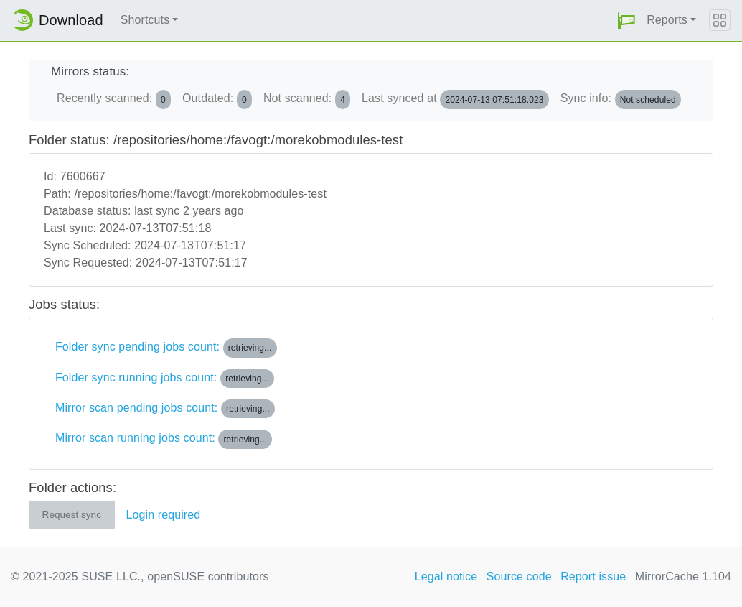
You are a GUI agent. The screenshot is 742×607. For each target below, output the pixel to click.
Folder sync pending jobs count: (166, 347)
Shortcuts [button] (145, 20)
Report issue (593, 576)
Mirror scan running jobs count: (163, 439)
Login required (163, 515)
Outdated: (217, 99)
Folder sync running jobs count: (164, 378)
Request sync (71, 514)
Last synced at (455, 99)
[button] (626, 20)
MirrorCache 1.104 (683, 576)
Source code (519, 576)
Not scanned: (306, 99)
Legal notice (446, 576)
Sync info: (620, 99)
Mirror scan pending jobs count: (165, 408)
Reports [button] (667, 20)
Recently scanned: (114, 99)
